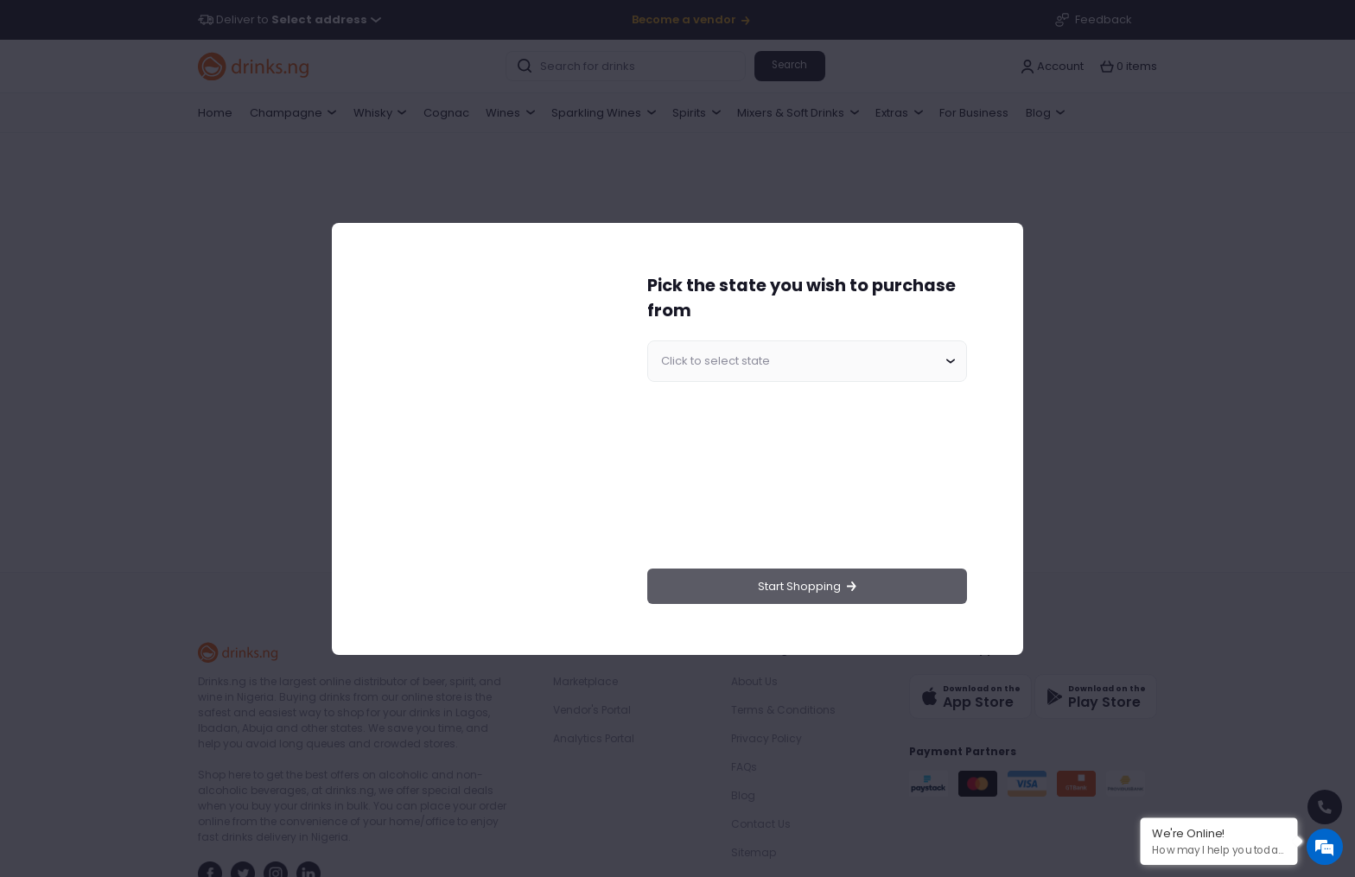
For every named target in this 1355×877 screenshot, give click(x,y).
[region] (484, 438)
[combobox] (807, 361)
